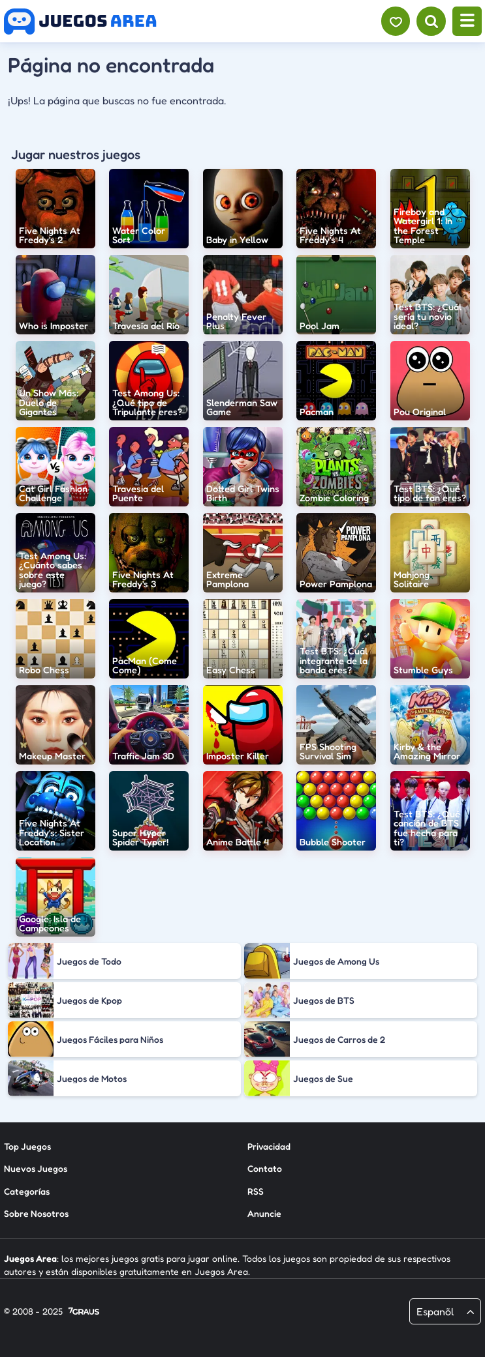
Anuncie (264, 1213)
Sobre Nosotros (36, 1213)
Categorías (27, 1191)
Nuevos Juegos (35, 1168)
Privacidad (268, 1146)
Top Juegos (27, 1146)
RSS (255, 1191)
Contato (264, 1168)
